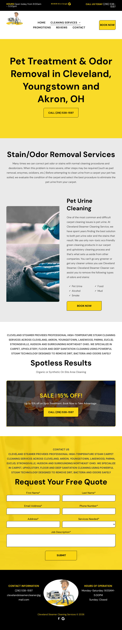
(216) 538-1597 (109, 5)
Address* (33, 519)
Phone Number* (89, 506)
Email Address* (33, 506)
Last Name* (89, 492)
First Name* (33, 492)
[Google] (63, 618)
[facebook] (59, 618)
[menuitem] (41, 22)
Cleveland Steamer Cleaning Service (88, 226)
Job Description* (61, 532)
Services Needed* (88, 519)
